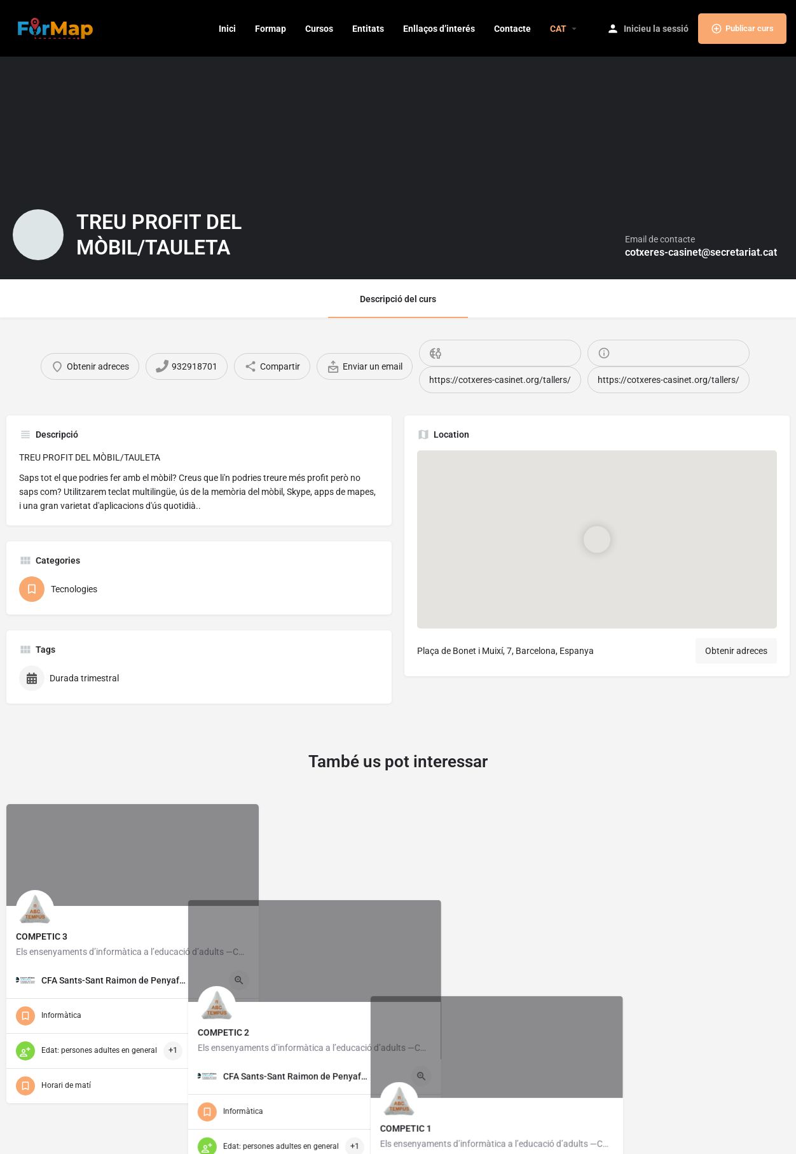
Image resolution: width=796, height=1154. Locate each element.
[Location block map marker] (597, 539)
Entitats (368, 29)
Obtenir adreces (736, 651)
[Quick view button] (239, 980)
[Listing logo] (38, 234)
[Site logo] (57, 27)
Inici (227, 29)
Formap (270, 29)
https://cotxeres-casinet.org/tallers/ (500, 380)
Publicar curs (742, 28)
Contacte (512, 29)
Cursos (319, 29)
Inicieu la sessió (656, 29)
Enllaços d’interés (439, 29)
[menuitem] (558, 28)
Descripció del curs (398, 299)
